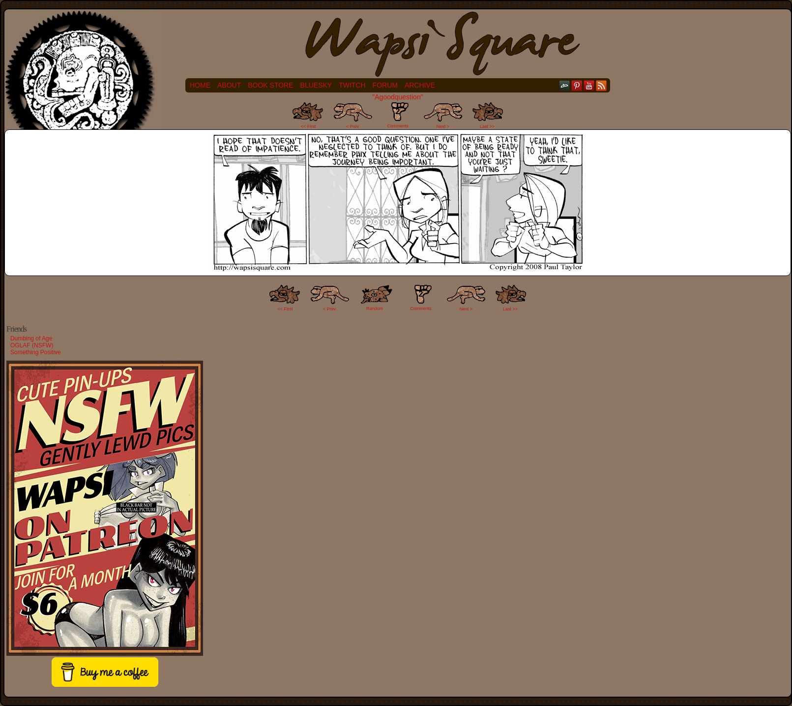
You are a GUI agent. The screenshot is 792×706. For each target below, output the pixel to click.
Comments (398, 115)
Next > (443, 126)
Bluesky (316, 85)
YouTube (589, 85)
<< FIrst (285, 309)
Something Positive (35, 352)
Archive (420, 85)
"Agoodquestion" (397, 97)
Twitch (352, 85)
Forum (385, 85)
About (229, 85)
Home (200, 85)
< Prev (352, 126)
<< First (308, 126)
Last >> (487, 126)
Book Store (270, 85)
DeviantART (564, 85)
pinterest (577, 85)
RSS (601, 85)
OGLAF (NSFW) (31, 345)
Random (374, 308)
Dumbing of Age (31, 338)
